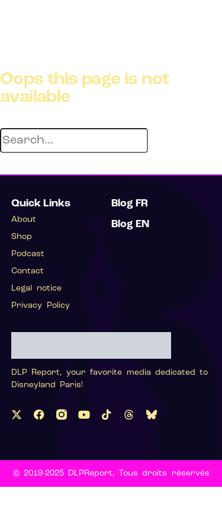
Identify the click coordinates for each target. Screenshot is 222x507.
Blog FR (129, 203)
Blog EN (130, 224)
